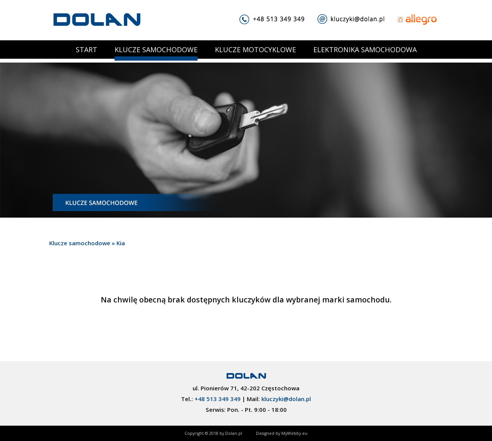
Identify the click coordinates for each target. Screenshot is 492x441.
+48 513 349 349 (217, 399)
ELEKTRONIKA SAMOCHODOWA (365, 49)
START (86, 49)
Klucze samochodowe (79, 243)
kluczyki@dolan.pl (286, 399)
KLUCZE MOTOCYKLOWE (255, 49)
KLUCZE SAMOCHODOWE (156, 49)
